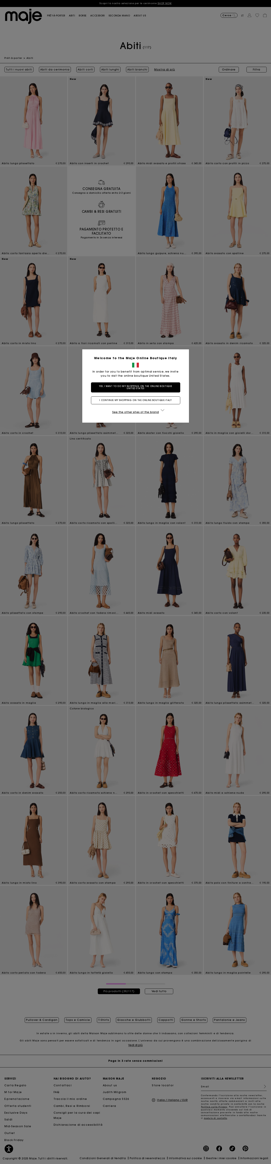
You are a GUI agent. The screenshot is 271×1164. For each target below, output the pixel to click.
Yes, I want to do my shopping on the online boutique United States (135, 387)
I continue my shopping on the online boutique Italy (135, 400)
